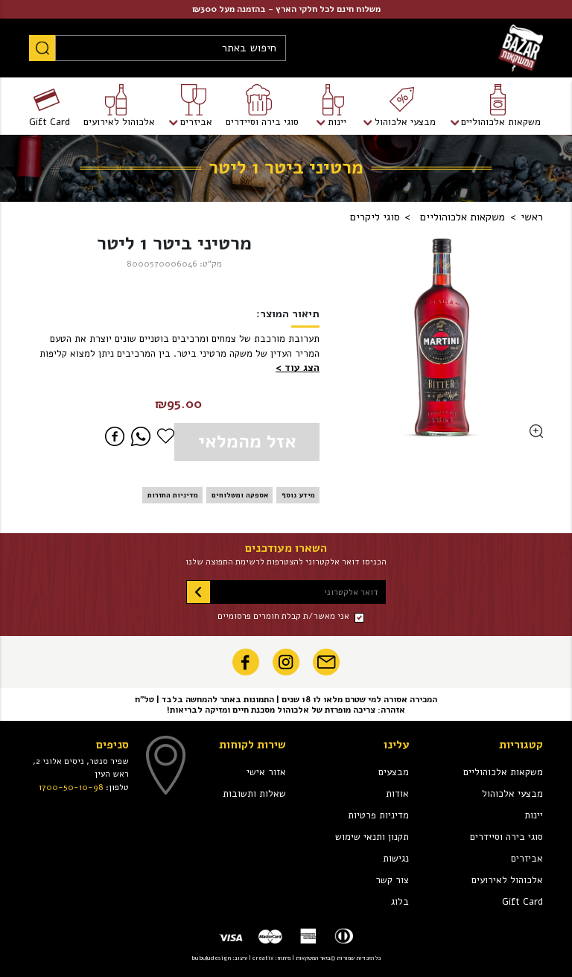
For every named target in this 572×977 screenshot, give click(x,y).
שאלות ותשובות (254, 794)
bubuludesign (211, 958)
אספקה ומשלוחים (240, 495)
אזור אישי (266, 772)
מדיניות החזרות (172, 495)
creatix (262, 958)
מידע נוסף (298, 495)
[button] (298, 368)
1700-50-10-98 (71, 787)
